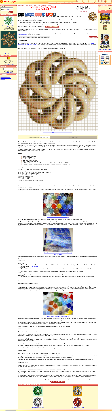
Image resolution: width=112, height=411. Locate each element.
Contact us (3, 79)
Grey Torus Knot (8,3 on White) (38, 406)
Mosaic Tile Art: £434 (52, 26)
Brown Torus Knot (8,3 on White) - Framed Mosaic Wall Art (58, 131)
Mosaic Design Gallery (66, 2)
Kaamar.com (8, 1)
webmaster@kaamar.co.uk (10, 409)
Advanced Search (8, 72)
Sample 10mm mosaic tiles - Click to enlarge (58, 315)
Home (19, 5)
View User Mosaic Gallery (9, 64)
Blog (103, 1)
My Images (85, 1)
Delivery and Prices (22, 34)
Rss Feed (109, 1)
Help (100, 1)
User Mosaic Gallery (100, 2)
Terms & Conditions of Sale (6, 78)
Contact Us (108, 2)
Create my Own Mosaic (54, 2)
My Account (92, 1)
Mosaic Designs (29, 5)
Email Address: (4, 6)
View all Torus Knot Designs (29, 44)
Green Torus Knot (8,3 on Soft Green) (37, 395)
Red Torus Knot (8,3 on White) (77, 406)
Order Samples (34, 265)
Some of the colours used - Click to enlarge (58, 216)
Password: (3, 9)
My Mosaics (79, 1)
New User (3, 12)
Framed (34, 5)
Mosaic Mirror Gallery (89, 2)
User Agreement (4, 76)
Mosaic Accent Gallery (77, 2)
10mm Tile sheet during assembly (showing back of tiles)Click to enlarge (58, 252)
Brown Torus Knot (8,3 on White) (44, 5)
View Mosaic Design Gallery (8, 53)
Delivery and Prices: (23, 362)
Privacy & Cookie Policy (5, 77)
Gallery (22, 5)
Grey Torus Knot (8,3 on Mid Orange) (77, 395)
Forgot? (8, 9)
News (97, 1)
